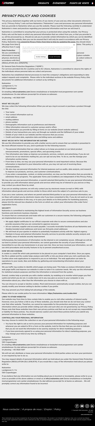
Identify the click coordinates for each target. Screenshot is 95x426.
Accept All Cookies (54, 57)
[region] (48, 52)
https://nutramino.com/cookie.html (62, 293)
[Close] (74, 45)
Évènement (59, 3)
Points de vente (79, 3)
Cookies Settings (41, 57)
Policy (57, 409)
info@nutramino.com (21, 92)
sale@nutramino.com (86, 414)
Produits (43, 3)
